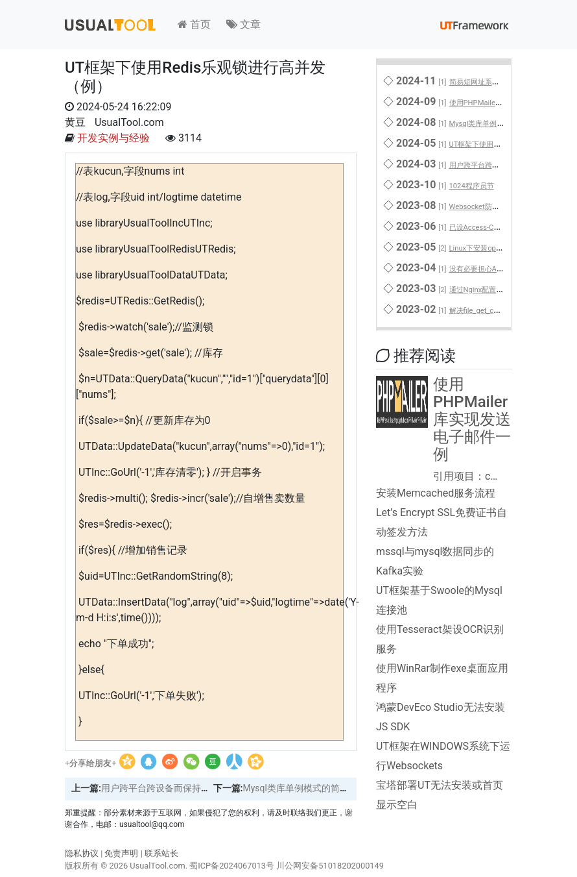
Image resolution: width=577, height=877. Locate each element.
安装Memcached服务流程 (435, 493)
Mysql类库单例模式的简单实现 (304, 788)
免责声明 (121, 853)
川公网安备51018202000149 (330, 866)
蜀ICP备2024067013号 (231, 866)
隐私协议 (82, 853)
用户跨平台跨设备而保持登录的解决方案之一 (192, 788)
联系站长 (161, 853)
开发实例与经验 (113, 138)
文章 (243, 24)
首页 (194, 24)
